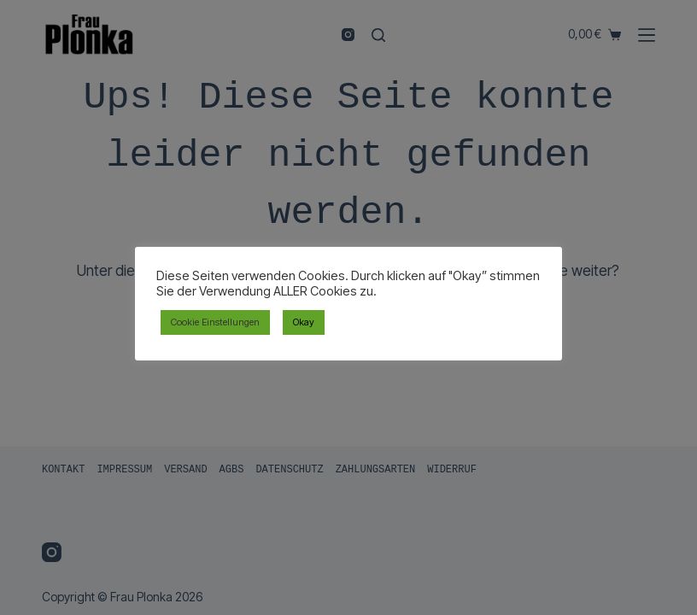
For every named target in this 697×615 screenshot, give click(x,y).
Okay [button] (303, 322)
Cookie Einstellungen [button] (215, 322)
